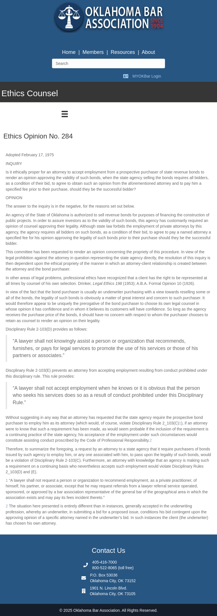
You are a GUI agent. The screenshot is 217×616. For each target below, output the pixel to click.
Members (93, 52)
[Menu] (65, 114)
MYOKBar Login (147, 76)
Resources (123, 52)
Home (68, 52)
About (148, 52)
